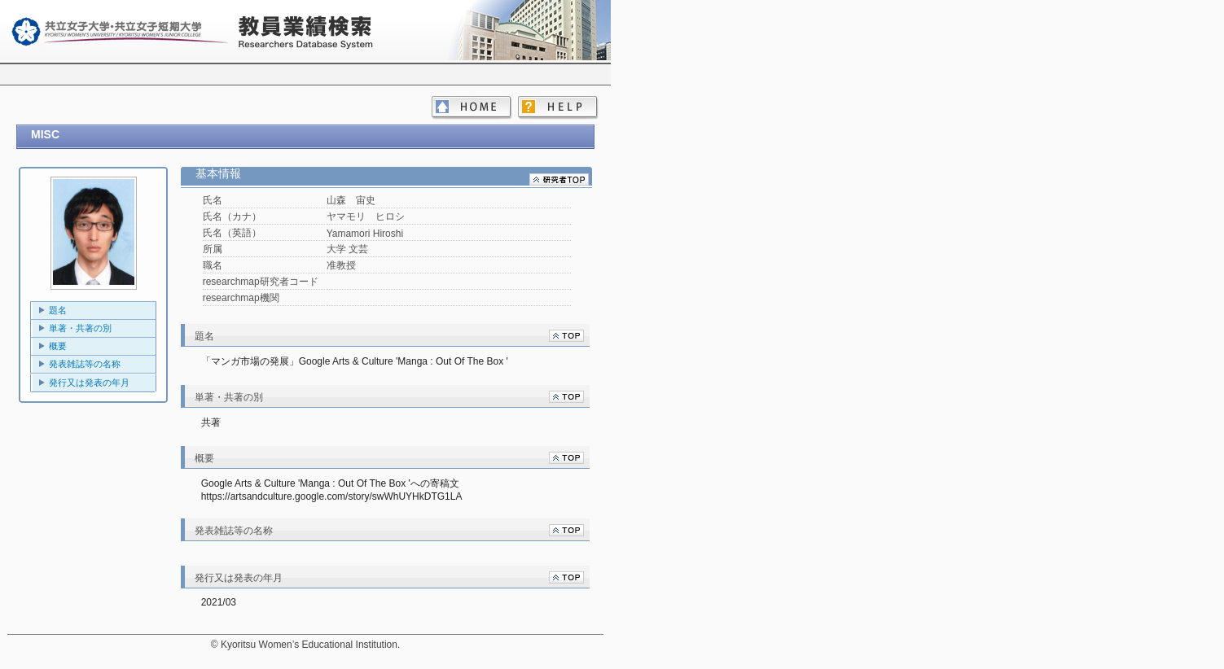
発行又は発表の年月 (89, 382)
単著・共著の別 (80, 328)
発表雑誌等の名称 (85, 364)
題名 (58, 310)
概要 (58, 346)
